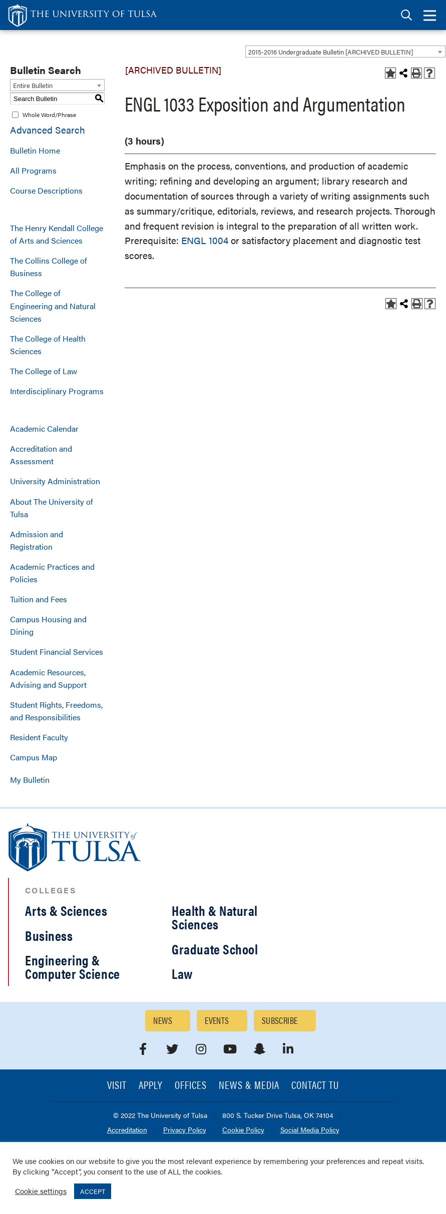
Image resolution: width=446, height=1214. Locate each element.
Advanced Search (47, 130)
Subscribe (280, 1020)
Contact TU (315, 1085)
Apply (151, 1085)
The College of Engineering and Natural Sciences (53, 305)
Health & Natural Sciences (215, 917)
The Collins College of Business (48, 267)
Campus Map (33, 757)
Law (182, 973)
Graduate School (215, 948)
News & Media (249, 1085)
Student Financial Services (56, 651)
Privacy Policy (184, 1130)
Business (49, 935)
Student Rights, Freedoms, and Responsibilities (56, 711)
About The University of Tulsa (51, 508)
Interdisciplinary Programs (57, 391)
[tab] (406, 15)
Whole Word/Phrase (49, 114)
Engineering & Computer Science (72, 966)
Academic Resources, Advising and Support (48, 678)
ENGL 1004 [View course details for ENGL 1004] (204, 240)
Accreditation (127, 1130)
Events (217, 1020)
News (162, 1020)
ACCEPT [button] (92, 1191)
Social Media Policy (309, 1130)
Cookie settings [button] (41, 1190)
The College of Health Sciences (48, 345)
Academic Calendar (44, 428)
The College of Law (43, 371)
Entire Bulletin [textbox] (33, 85)
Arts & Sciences (66, 910)
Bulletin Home (35, 150)
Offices (191, 1085)
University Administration (55, 481)
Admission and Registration (36, 540)
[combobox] (345, 52)
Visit (117, 1085)
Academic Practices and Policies (52, 573)
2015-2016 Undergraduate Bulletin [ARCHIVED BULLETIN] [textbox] (330, 52)
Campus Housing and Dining (48, 625)
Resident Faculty (39, 737)
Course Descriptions (46, 190)
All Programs (33, 170)
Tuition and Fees (38, 599)
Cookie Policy (243, 1130)
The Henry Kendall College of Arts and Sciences (56, 234)
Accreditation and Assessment (41, 455)
